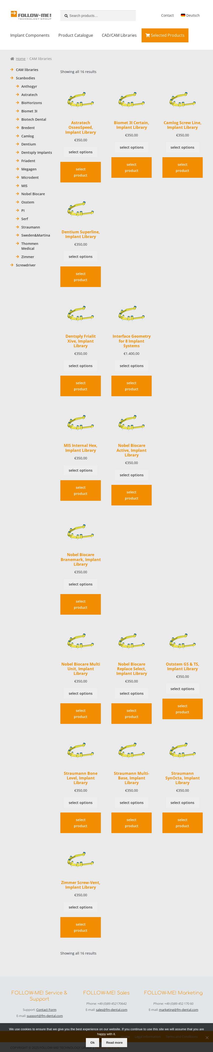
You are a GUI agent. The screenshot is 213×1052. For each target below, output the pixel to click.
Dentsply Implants (36, 152)
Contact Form (46, 1009)
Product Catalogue (75, 35)
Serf (24, 218)
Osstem (27, 202)
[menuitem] (190, 15)
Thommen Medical (29, 246)
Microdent (30, 177)
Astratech (29, 94)
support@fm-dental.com (45, 1016)
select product (80, 172)
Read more (114, 1042)
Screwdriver (26, 265)
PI (23, 210)
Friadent (28, 160)
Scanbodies (25, 78)
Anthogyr (29, 86)
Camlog (27, 136)
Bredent (28, 127)
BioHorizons (31, 102)
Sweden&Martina (35, 235)
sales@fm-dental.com (111, 1009)
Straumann (30, 227)
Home (21, 58)
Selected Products (165, 35)
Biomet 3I (29, 111)
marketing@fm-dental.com (178, 1009)
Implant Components (30, 35)
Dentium (28, 144)
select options (81, 152)
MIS (24, 185)
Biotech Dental (33, 119)
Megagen (29, 169)
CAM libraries (27, 69)
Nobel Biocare (33, 193)
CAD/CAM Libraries (119, 35)
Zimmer (27, 256)
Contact (167, 15)
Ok (92, 1042)
